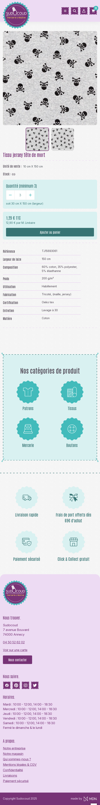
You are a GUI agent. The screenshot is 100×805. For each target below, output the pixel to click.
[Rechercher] (74, 11)
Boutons (72, 432)
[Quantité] (20, 195)
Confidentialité (13, 770)
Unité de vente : (12, 166)
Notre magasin (13, 754)
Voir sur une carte (15, 650)
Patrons (28, 395)
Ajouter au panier (50, 232)
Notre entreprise (14, 748)
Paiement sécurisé (16, 781)
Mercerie (28, 432)
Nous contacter (17, 660)
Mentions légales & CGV (20, 765)
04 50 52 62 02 (14, 642)
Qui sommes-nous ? (17, 759)
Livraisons (10, 775)
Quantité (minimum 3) (21, 185)
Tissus (72, 395)
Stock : (7, 174)
